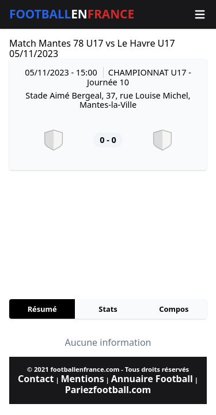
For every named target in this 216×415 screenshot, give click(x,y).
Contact (36, 378)
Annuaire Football (152, 378)
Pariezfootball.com (108, 389)
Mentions (82, 378)
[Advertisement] (108, 234)
